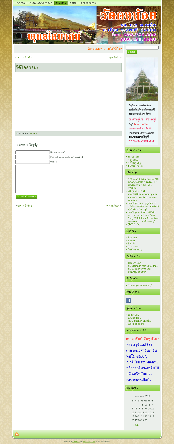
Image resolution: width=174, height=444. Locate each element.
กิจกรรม (132, 237)
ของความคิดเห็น (139, 321)
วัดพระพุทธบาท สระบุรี (140, 285)
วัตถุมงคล (133, 246)
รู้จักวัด (131, 243)
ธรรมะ (33, 133)
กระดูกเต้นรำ (112, 57)
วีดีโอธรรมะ (27, 67)
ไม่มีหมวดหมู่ (135, 249)
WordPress (75, 441)
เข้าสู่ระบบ (133, 315)
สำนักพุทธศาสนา (137, 272)
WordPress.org (136, 324)
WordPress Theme (89, 441)
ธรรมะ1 (134, 159)
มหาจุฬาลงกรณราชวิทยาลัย (143, 266)
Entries (134, 318)
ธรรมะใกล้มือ (24, 57)
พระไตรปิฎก (134, 263)
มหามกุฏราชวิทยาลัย (139, 269)
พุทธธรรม (133, 156)
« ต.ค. (136, 425)
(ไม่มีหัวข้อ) (134, 224)
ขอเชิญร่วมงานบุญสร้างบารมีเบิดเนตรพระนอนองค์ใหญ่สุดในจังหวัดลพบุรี (143, 206)
